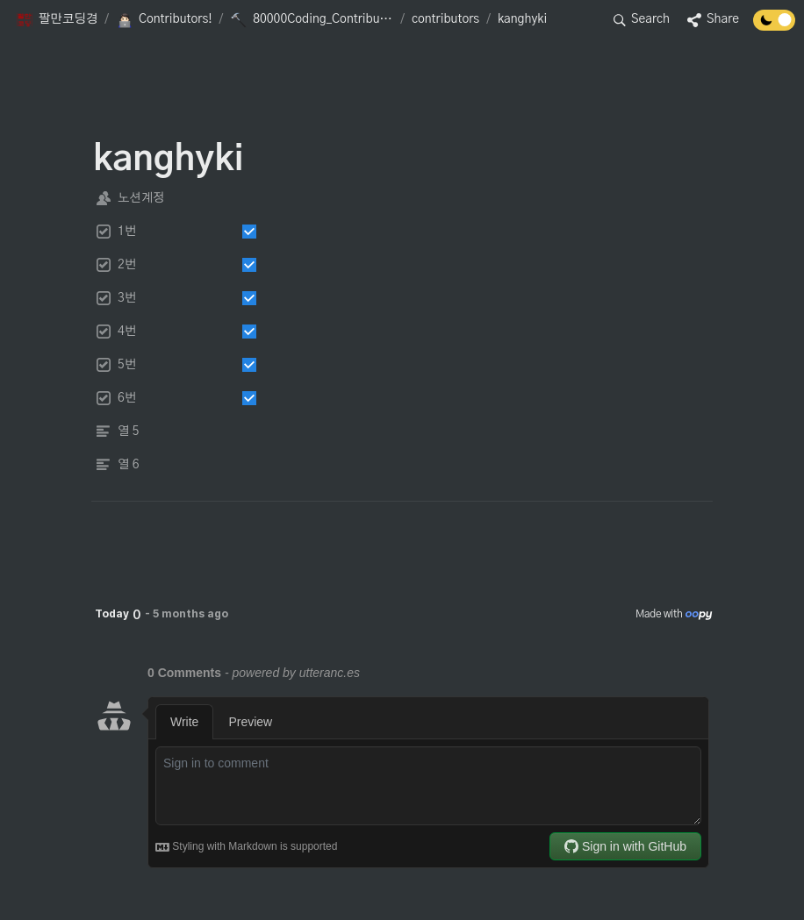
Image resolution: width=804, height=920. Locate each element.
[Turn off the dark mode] (774, 26)
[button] (57, 20)
